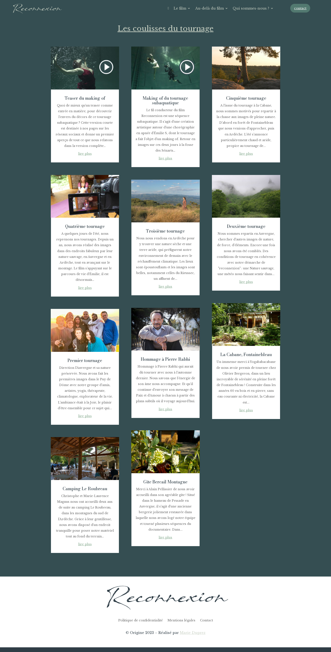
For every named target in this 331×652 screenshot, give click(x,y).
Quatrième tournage (85, 226)
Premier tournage (85, 360)
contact (300, 8)
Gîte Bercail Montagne (165, 482)
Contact (206, 620)
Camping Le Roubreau (85, 488)
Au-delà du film (209, 8)
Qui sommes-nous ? (251, 8)
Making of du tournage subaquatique (165, 100)
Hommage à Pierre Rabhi (165, 359)
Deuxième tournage (246, 226)
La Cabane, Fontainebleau (246, 354)
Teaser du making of (85, 98)
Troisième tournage (165, 231)
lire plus (85, 154)
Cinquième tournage (246, 98)
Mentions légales (181, 620)
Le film (180, 8)
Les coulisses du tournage (166, 28)
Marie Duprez (193, 633)
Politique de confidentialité (140, 620)
